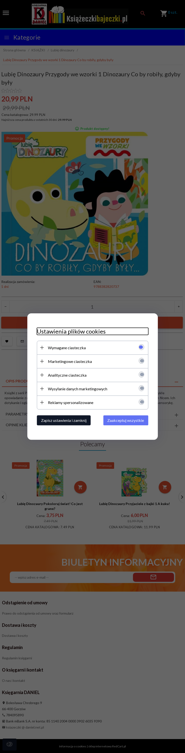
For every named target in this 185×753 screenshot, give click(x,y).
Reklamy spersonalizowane (70, 402)
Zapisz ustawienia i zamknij (63, 420)
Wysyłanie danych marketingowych (77, 388)
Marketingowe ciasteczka (69, 361)
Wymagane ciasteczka (66, 347)
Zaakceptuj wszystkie (126, 420)
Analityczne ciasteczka (66, 375)
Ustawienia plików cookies (70, 331)
